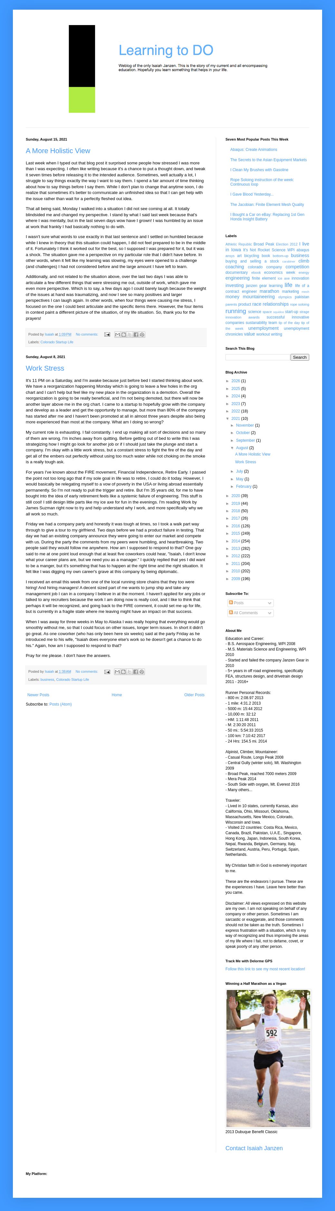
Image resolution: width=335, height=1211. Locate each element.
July (240, 471)
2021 (236, 418)
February (244, 486)
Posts (236, 603)
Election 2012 (287, 244)
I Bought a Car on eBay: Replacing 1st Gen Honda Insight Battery (267, 216)
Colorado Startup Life (57, 342)
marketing (290, 291)
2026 (236, 381)
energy (304, 272)
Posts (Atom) (60, 704)
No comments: (87, 334)
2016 (236, 526)
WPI (291, 250)
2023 (236, 404)
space (267, 312)
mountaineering (259, 296)
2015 (236, 533)
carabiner (288, 261)
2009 (236, 579)
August (242, 448)
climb (303, 260)
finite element (264, 278)
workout (263, 334)
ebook (256, 272)
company (274, 267)
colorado (255, 267)
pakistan (302, 297)
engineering (237, 278)
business (47, 679)
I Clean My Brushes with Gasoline (259, 170)
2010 (236, 571)
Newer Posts (38, 695)
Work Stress (45, 368)
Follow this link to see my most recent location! (265, 969)
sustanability (256, 322)
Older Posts (194, 695)
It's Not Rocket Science (264, 250)
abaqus (303, 250)
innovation (300, 278)
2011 (236, 563)
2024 (236, 396)
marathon (269, 291)
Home (117, 695)
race (256, 304)
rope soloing (299, 304)
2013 (236, 548)
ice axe (284, 278)
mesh (305, 291)
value (249, 334)
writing (276, 334)
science (254, 312)
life (288, 285)
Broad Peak (264, 244)
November (245, 425)
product (244, 304)
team (272, 322)
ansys (230, 256)
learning (276, 285)
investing (234, 285)
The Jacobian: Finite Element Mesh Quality (267, 204)
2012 (236, 556)
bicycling (251, 256)
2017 (236, 518)
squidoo (278, 312)
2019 (236, 503)
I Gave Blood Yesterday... (252, 194)
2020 (236, 496)
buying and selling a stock (252, 261)
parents (231, 304)
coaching (234, 266)
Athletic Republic (238, 244)
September (246, 440)
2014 (236, 541)
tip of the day (289, 323)
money (232, 296)
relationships (276, 304)
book (266, 256)
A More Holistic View (58, 151)
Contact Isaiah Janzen (254, 1148)
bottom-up (281, 256)
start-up (291, 312)
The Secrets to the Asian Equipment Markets (268, 160)
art (239, 256)
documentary (236, 272)
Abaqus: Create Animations (253, 149)
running (235, 311)
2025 (236, 388)
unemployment (263, 328)
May (240, 479)
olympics (285, 297)
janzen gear (256, 285)
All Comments (243, 613)
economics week (279, 272)
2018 (236, 511)
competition (297, 266)
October (243, 432)
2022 (236, 411)
